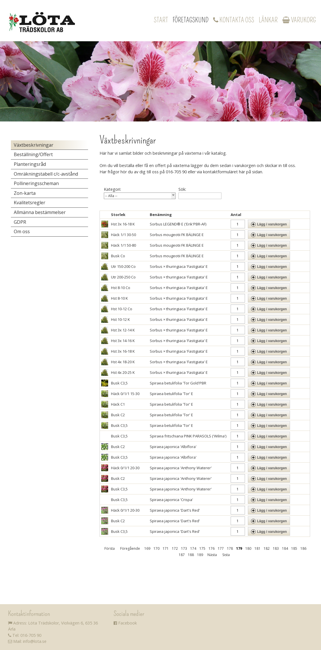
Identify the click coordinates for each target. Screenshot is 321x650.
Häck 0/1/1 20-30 (125, 467)
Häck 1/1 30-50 (123, 234)
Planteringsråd (30, 164)
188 (191, 554)
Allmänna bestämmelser (40, 212)
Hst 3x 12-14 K (123, 330)
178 (230, 548)
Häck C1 (118, 404)
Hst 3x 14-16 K (123, 340)
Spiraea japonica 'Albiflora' (173, 446)
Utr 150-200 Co (123, 266)
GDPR (20, 222)
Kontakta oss (233, 20)
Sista (226, 554)
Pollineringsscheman (36, 183)
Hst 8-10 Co (120, 287)
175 (202, 548)
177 (221, 548)
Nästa (212, 554)
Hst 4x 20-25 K (123, 372)
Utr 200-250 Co (123, 277)
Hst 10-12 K (120, 319)
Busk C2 (118, 414)
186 (303, 548)
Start (161, 20)
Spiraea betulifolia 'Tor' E (171, 393)
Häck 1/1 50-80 (123, 245)
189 (200, 554)
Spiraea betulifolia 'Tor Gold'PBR (178, 383)
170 (156, 548)
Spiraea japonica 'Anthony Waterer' (181, 467)
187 (182, 554)
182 (267, 548)
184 (285, 548)
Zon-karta (25, 193)
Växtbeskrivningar (33, 145)
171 (166, 548)
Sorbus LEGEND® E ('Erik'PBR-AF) (178, 224)
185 (294, 548)
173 (184, 548)
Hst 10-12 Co (121, 308)
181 (257, 548)
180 (248, 548)
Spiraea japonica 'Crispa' (171, 499)
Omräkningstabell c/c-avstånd (46, 174)
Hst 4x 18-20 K (123, 361)
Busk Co (118, 255)
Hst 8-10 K (119, 298)
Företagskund (191, 20)
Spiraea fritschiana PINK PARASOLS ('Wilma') (188, 436)
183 (276, 548)
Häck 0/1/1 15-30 (125, 393)
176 (212, 548)
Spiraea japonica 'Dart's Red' (175, 510)
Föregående (130, 548)
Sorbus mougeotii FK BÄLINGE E (177, 234)
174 (193, 548)
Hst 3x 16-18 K (123, 224)
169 (147, 548)
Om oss (22, 231)
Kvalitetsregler (29, 202)
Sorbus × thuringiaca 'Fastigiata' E (179, 266)
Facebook (125, 623)
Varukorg (299, 20)
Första (109, 548)
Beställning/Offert (33, 154)
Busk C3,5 (119, 383)
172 (175, 548)
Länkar (268, 20)
